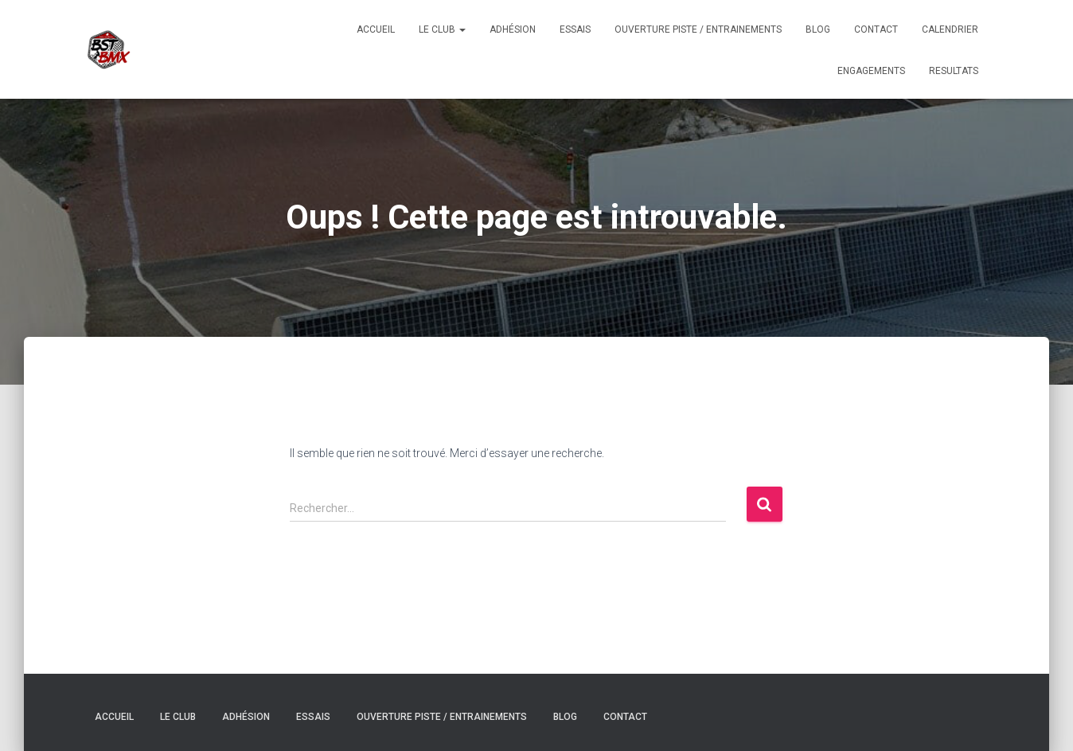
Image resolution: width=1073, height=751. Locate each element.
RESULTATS (953, 70)
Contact (876, 29)
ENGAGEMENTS (871, 70)
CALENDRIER (950, 29)
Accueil (376, 29)
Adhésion (513, 29)
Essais (575, 29)
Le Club (442, 29)
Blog (818, 29)
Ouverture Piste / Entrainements (698, 29)
